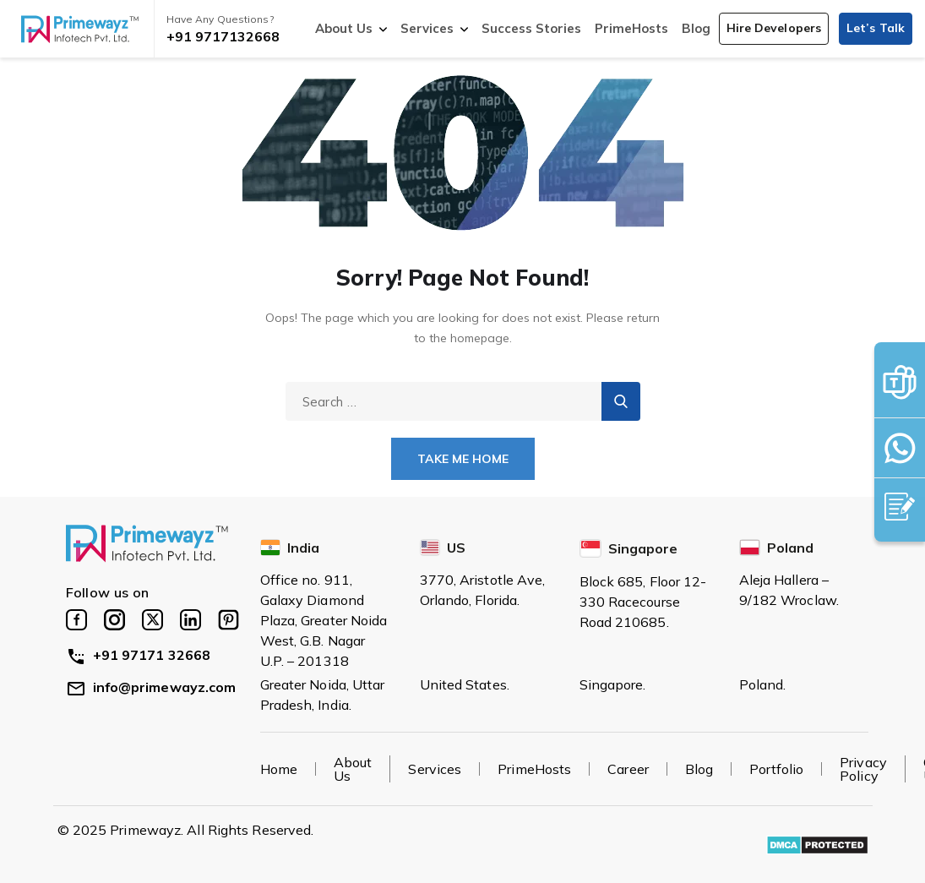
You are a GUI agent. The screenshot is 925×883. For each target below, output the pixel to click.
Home (278, 768)
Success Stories (531, 28)
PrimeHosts (631, 28)
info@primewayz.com (151, 687)
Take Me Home (463, 458)
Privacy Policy (863, 769)
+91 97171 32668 (138, 654)
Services (427, 28)
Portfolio (776, 768)
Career (628, 768)
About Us (344, 28)
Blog (696, 28)
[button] (774, 29)
